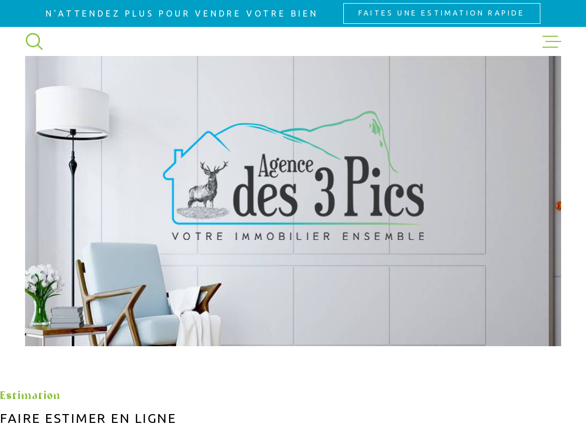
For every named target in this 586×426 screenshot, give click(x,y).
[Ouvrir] (34, 41)
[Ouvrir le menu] (551, 41)
